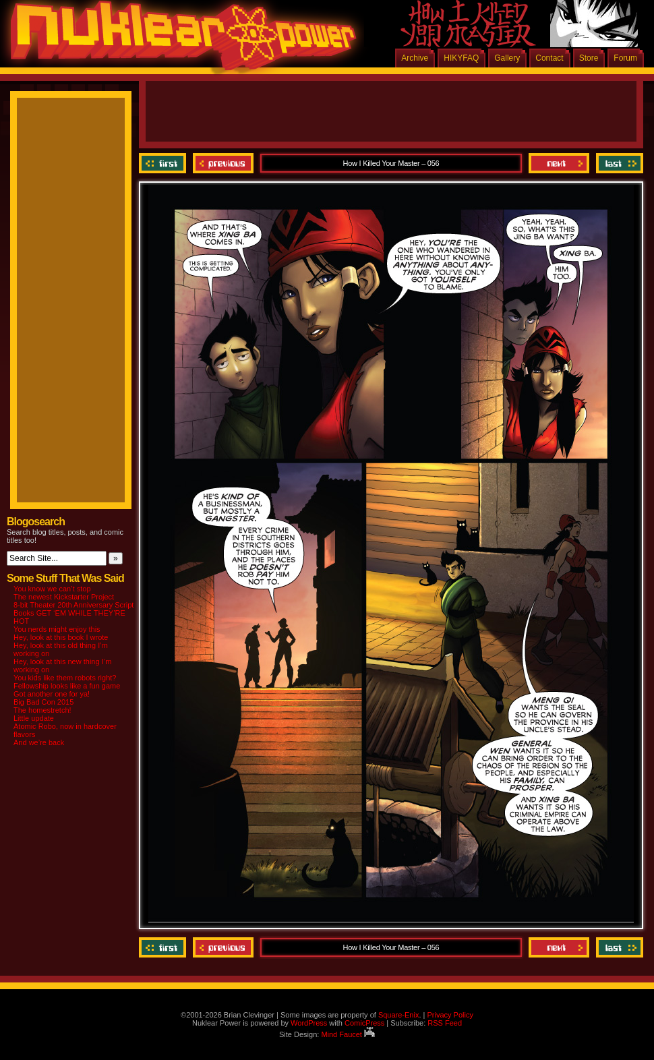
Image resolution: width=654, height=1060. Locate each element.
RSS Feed (444, 1023)
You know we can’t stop (52, 589)
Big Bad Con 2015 (43, 702)
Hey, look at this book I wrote (60, 637)
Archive (414, 58)
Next (559, 163)
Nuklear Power (178, 40)
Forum (625, 58)
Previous (223, 163)
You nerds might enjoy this (56, 629)
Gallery (507, 58)
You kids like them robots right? (64, 678)
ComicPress (364, 1023)
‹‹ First (164, 163)
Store (589, 58)
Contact (549, 58)
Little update (33, 718)
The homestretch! (42, 710)
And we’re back (38, 742)
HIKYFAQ (461, 58)
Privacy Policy (450, 1015)
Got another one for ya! (51, 694)
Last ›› (618, 163)
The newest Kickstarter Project (63, 597)
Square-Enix (398, 1015)
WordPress (309, 1023)
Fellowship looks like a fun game (66, 686)
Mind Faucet (348, 1034)
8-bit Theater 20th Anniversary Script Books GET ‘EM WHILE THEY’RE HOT (73, 613)
